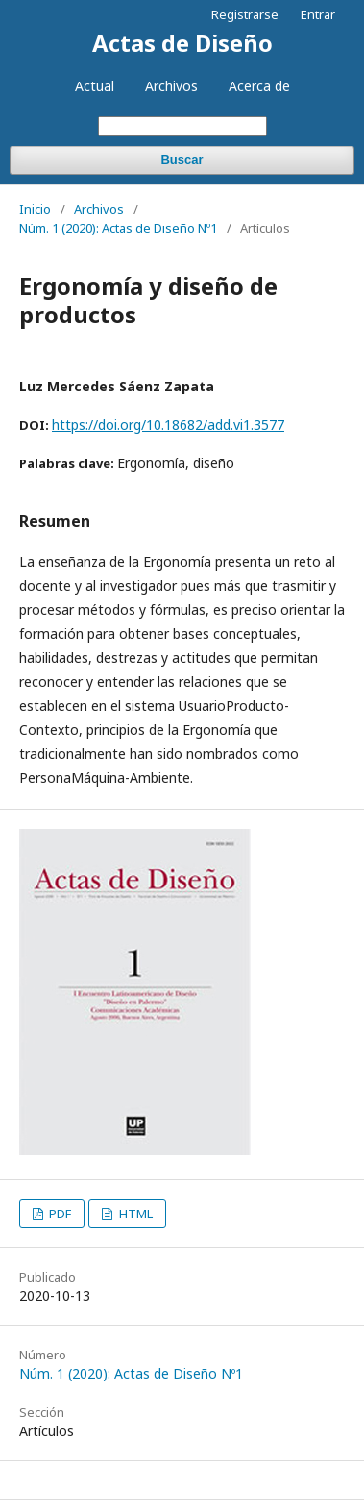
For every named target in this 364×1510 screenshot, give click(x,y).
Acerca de (259, 86)
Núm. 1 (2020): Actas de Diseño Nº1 (118, 228)
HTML (134, 1213)
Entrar (318, 14)
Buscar (181, 160)
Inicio (35, 209)
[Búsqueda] (182, 126)
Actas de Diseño (182, 43)
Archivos (171, 86)
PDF (58, 1213)
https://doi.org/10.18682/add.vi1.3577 (168, 424)
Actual (94, 86)
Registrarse (245, 14)
